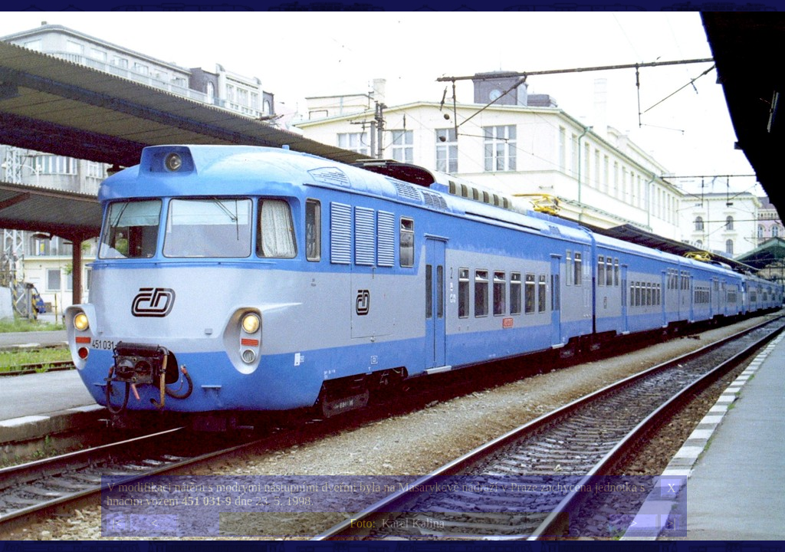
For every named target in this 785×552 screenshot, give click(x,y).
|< (116, 523)
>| (670, 523)
